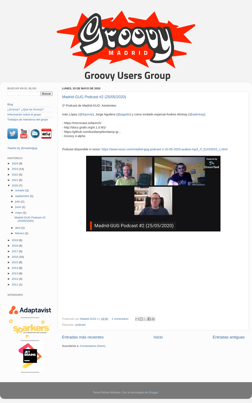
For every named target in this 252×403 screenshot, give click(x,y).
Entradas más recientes (83, 337)
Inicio (158, 337)
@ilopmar (86, 114)
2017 (15, 251)
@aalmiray (196, 114)
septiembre (22, 196)
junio (18, 207)
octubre (20, 190)
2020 (15, 185)
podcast (80, 324)
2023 (15, 168)
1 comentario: (121, 318)
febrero (20, 233)
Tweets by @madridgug (22, 148)
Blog (10, 104)
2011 (15, 284)
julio (18, 201)
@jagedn (123, 114)
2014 (15, 268)
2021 (15, 180)
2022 (15, 174)
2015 (15, 262)
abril (18, 227)
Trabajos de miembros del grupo (27, 119)
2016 (15, 256)
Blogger (153, 392)
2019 (15, 240)
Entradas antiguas (229, 337)
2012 (15, 278)
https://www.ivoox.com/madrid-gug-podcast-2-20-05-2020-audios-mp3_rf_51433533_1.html (164, 149)
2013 (15, 273)
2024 (15, 163)
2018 (15, 245)
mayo (19, 212)
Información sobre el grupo (24, 114)
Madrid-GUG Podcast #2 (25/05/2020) (94, 97)
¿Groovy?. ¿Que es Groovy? (25, 109)
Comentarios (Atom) (92, 346)
